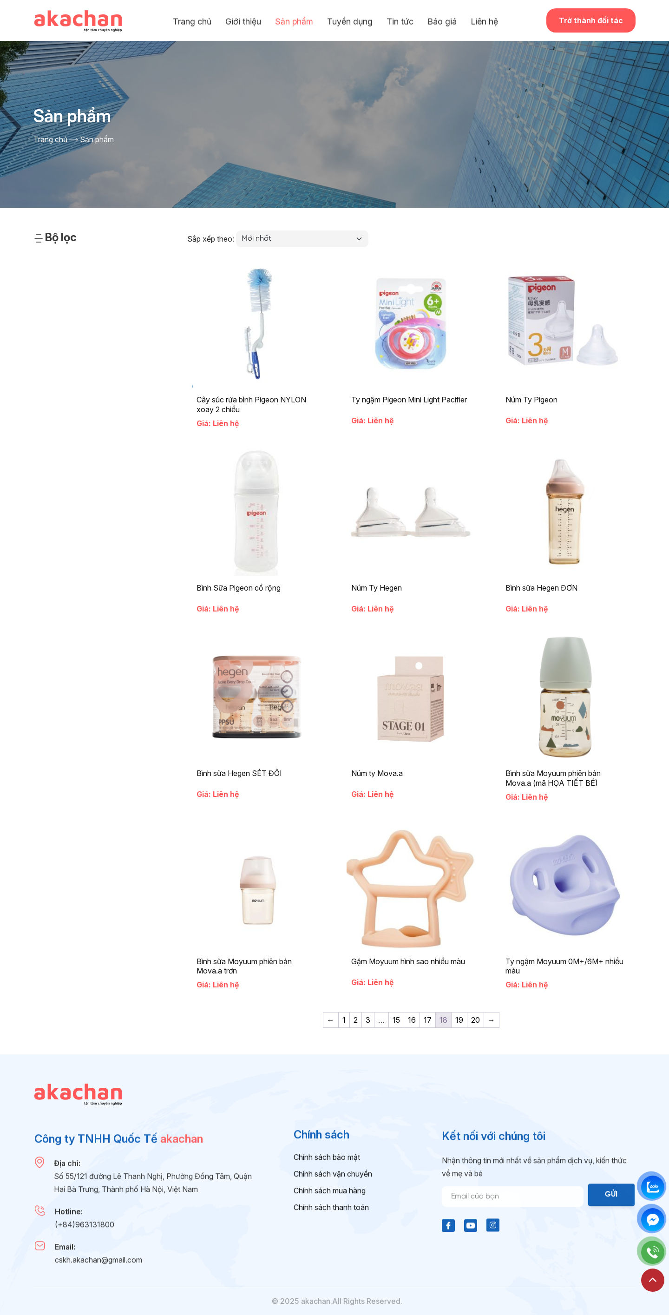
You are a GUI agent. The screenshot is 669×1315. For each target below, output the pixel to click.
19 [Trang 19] (459, 1020)
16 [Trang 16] (412, 1020)
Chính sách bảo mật (327, 1212)
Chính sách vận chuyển (333, 1229)
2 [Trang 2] (356, 1020)
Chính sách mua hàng (330, 1245)
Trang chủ (50, 139)
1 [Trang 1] (344, 1020)
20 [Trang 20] (475, 1020)
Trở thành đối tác (591, 20)
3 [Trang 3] (368, 1020)
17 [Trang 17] (428, 1020)
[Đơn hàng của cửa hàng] (302, 238)
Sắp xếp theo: (210, 238)
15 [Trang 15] (396, 1020)
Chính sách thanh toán (331, 1262)
